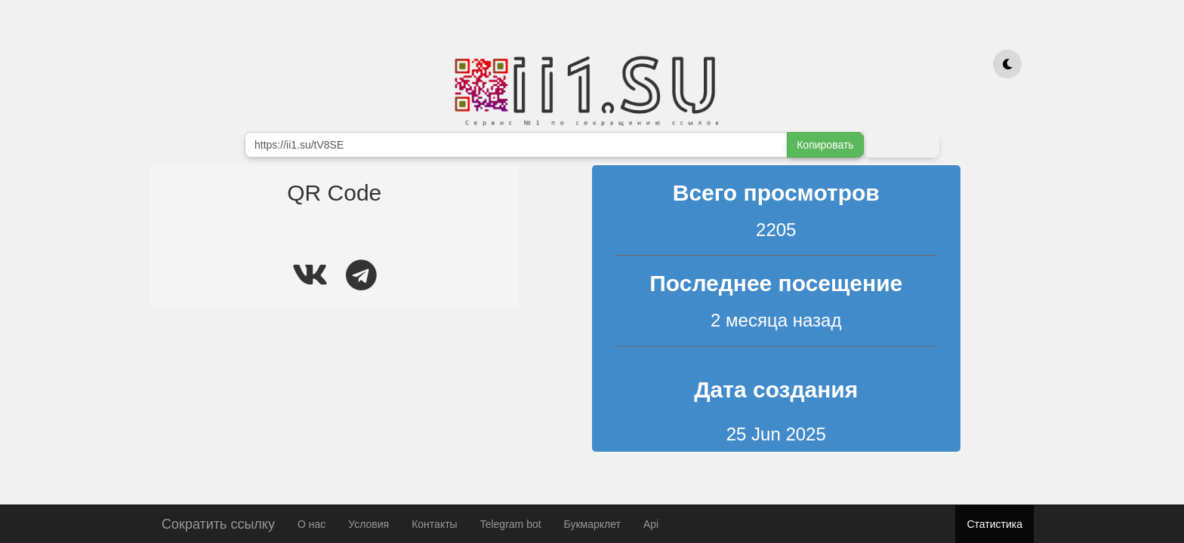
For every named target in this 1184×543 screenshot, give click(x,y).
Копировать (825, 145)
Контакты (434, 524)
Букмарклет (592, 524)
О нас (311, 524)
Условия (368, 524)
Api (650, 524)
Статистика (994, 524)
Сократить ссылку (218, 522)
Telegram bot (510, 524)
